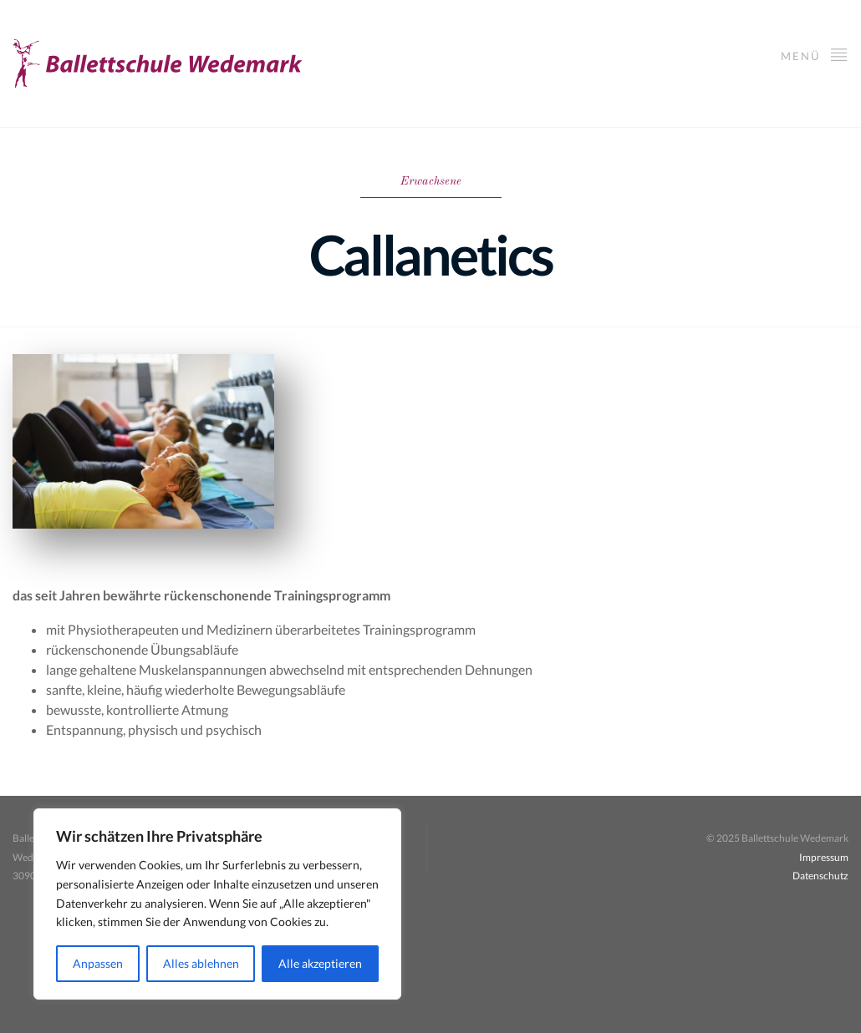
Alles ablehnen (201, 963)
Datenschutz (820, 875)
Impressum (823, 857)
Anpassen (98, 963)
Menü (814, 54)
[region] (217, 904)
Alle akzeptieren (320, 963)
